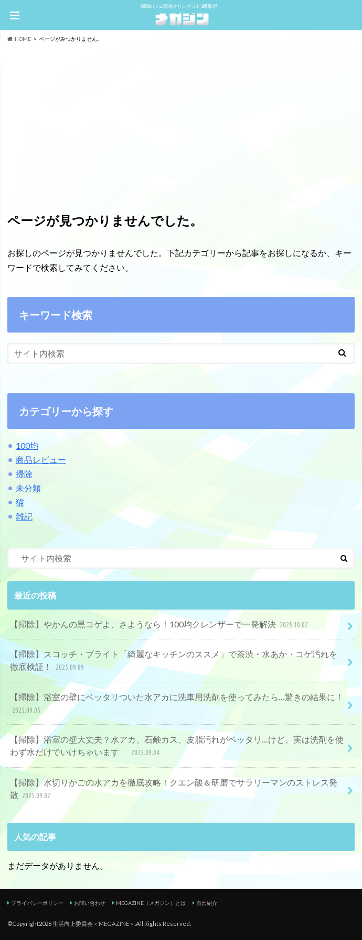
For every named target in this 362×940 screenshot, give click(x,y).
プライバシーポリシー (37, 903)
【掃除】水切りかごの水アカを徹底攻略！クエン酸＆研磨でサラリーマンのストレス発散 (173, 789)
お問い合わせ (89, 903)
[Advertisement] (181, 121)
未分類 (28, 488)
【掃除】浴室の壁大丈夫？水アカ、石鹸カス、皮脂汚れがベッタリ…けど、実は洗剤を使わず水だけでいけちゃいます (177, 746)
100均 (27, 445)
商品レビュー (41, 460)
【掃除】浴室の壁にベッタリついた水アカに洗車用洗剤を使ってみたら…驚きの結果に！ (177, 704)
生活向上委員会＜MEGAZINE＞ (93, 923)
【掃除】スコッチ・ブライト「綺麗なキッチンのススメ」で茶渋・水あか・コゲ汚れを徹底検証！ (173, 661)
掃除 (24, 474)
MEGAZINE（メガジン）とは (151, 903)
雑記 (24, 516)
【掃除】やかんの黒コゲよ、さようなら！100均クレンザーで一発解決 (160, 625)
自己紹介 (206, 903)
